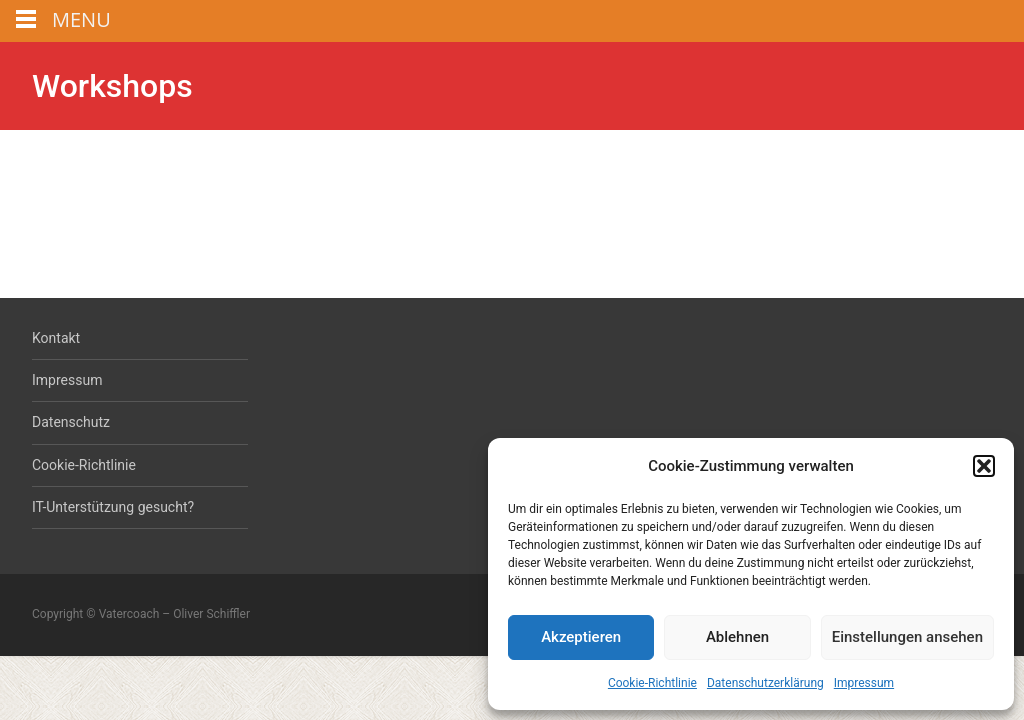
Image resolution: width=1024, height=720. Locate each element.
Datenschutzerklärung (765, 683)
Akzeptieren (581, 637)
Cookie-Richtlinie (652, 683)
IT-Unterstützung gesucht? (113, 507)
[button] (984, 466)
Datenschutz (71, 422)
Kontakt (56, 338)
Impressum (864, 683)
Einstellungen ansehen (907, 637)
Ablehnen (737, 637)
